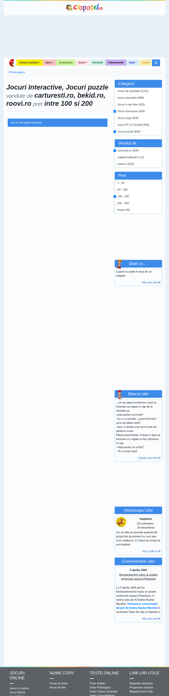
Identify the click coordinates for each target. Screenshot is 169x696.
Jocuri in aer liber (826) (131, 104)
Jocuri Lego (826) (128, 118)
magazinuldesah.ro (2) (130, 157)
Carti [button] (131, 62)
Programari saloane (141, 687)
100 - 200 (123, 196)
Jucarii (145, 62)
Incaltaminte (66, 62)
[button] (156, 62)
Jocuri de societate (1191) (132, 91)
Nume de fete (58, 687)
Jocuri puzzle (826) (128, 131)
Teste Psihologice (100, 687)
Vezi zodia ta (151, 551)
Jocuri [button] (81, 62)
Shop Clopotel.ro (11, 63)
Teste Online (104, 673)
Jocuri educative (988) (130, 97)
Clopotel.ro (84, 8)
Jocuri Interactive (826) (131, 111)
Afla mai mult (151, 282)
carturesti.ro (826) (128, 150)
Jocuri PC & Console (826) (133, 124)
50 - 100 (122, 189)
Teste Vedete (97, 683)
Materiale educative (141, 683)
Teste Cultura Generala (103, 691)
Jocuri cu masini (19, 688)
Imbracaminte (116, 62)
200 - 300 (123, 203)
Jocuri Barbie (17, 692)
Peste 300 (123, 210)
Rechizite (98, 62)
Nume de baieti (59, 683)
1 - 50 (120, 182)
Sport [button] (48, 62)
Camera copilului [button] (28, 62)
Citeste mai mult (149, 458)
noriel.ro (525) (125, 164)
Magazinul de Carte (141, 691)
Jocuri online (17, 675)
